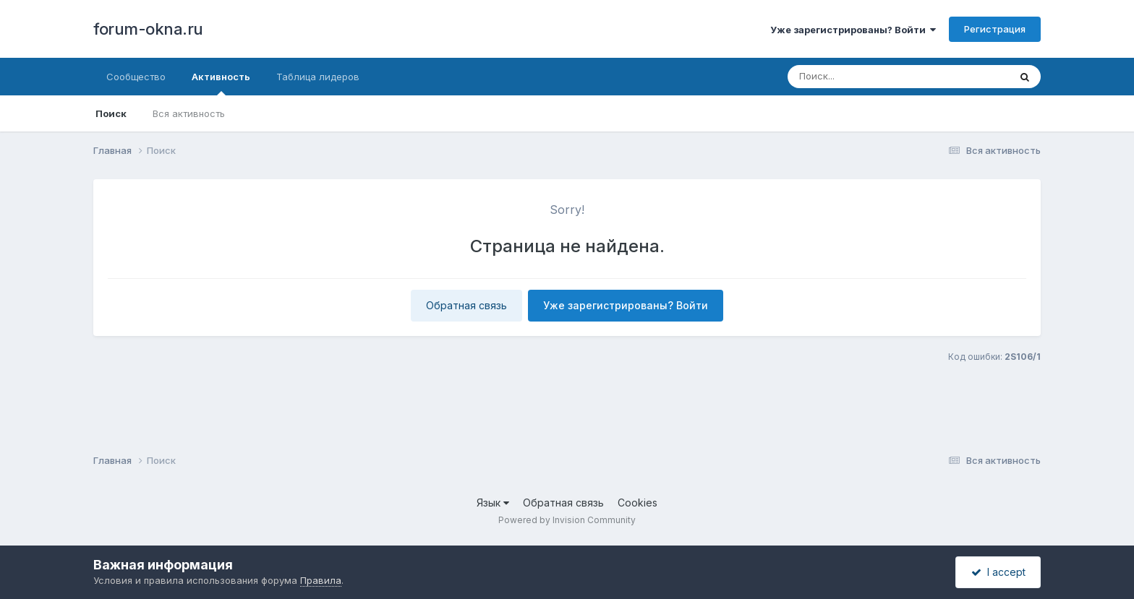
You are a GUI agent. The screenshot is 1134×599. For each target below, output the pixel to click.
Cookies (637, 502)
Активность (221, 83)
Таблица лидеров (317, 76)
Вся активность (189, 113)
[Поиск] (871, 76)
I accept (998, 572)
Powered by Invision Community (567, 519)
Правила (320, 580)
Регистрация (995, 29)
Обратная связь (466, 305)
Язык (493, 502)
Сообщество (136, 76)
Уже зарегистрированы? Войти (853, 29)
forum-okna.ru (148, 29)
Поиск (111, 113)
